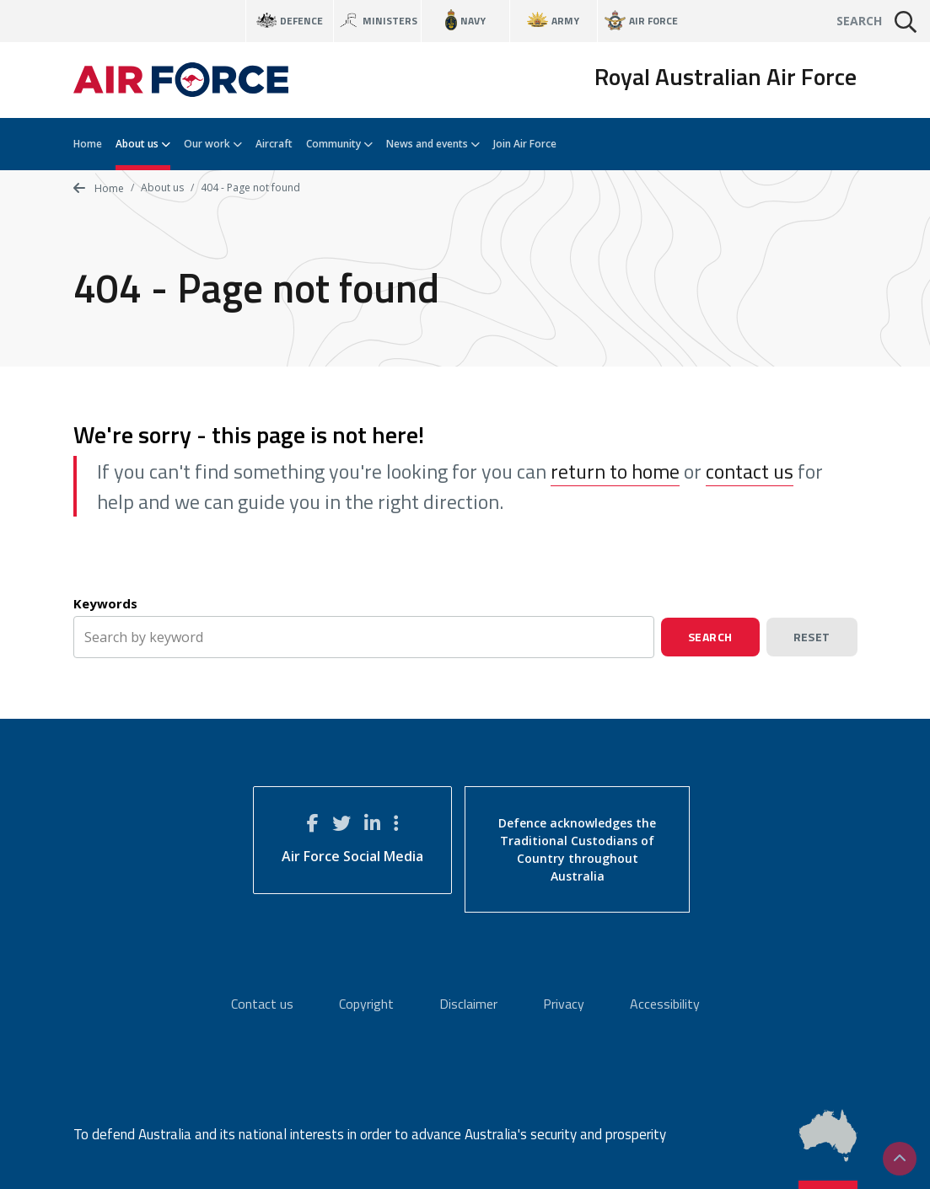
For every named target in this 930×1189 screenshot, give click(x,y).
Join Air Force (524, 144)
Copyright (366, 1004)
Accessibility (665, 1004)
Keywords (105, 603)
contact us (749, 471)
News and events (433, 144)
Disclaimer (468, 1004)
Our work (213, 144)
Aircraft (274, 144)
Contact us (262, 1004)
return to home (615, 471)
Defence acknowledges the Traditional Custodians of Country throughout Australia (577, 849)
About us (143, 144)
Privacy (563, 1004)
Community (339, 144)
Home (87, 144)
